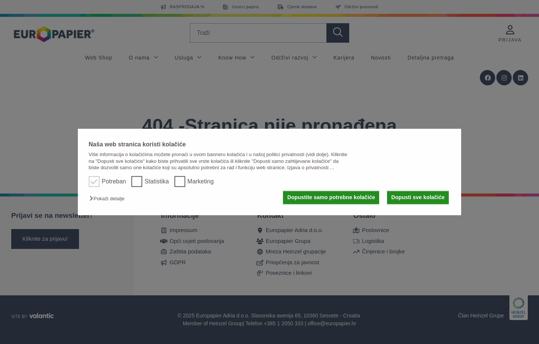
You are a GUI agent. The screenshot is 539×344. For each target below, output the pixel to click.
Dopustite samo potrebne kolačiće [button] (331, 198)
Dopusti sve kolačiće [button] (417, 198)
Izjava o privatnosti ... (310, 167)
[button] (109, 199)
